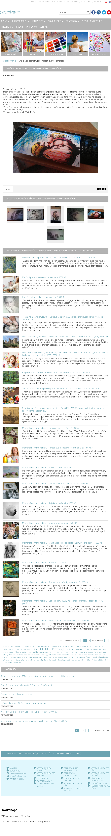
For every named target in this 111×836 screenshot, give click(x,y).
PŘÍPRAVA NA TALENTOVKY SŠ (97, 779)
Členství (89, 657)
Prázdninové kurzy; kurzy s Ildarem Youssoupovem (69, 646)
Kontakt (97, 2)
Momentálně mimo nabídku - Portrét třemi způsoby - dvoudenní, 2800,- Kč (55, 582)
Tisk (67, 2)
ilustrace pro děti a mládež (80, 660)
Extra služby (82, 655)
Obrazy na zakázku (16, 657)
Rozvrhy (74, 2)
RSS (61, 2)
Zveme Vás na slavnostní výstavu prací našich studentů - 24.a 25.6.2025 (34, 721)
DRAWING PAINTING (18, 773)
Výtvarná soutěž (61, 657)
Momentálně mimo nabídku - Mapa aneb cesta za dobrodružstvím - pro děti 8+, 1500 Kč (62, 543)
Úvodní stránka (37, 2)
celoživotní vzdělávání (62, 652)
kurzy (12, 660)
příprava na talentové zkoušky (32, 660)
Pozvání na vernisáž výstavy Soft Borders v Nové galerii (26, 685)
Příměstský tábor (42, 649)
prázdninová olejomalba (40, 646)
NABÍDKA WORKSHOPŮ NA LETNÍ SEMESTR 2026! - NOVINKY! (29, 712)
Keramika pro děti (50, 660)
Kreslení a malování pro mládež (27, 655)
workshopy (44, 655)
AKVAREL (13, 768)
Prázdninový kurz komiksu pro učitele (18, 694)
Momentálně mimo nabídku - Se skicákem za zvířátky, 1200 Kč (50, 428)
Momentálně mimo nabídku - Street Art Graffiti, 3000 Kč (47, 562)
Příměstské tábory (91, 649)
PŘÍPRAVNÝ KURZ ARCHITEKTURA (71, 769)
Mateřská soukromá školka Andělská (62, 655)
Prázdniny (58, 649)
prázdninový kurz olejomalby (20, 646)
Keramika (78, 649)
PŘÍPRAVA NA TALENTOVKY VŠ (70, 774)
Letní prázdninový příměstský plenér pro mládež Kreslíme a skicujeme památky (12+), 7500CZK (65, 337)
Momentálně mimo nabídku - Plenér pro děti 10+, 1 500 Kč (48, 467)
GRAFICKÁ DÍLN (16, 779)
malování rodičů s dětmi (12, 662)
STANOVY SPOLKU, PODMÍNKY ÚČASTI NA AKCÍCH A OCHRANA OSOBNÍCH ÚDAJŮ (43, 754)
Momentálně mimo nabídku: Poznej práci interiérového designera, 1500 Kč (55, 620)
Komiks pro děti (64, 660)
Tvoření (69, 649)
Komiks (6, 646)
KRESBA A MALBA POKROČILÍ (44, 769)
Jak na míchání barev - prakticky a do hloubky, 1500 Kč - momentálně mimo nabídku (60, 388)
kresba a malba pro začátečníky (20, 649)
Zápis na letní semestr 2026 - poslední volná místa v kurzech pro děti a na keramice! (39, 676)
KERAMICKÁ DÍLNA (44, 781)
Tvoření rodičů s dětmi (100, 660)
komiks (12, 655)
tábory (18, 660)
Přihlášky (71, 657)
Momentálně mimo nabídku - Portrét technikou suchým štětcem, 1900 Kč (55, 483)
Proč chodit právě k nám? (33, 657)
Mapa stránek (52, 2)
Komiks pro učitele (46, 652)
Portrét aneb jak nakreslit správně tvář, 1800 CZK (44, 297)
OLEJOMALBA (42, 778)
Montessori (81, 657)
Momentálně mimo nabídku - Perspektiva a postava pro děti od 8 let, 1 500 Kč (57, 448)
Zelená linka (86, 2)
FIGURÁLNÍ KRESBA (18, 776)
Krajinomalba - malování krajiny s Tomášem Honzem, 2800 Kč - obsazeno (56, 372)
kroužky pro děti (90, 652)
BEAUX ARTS (15, 771)
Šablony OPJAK (77, 652)
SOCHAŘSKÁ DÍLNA (99, 783)
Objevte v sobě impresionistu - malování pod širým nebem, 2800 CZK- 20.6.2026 (58, 257)
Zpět (8, 189)
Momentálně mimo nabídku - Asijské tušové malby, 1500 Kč (49, 503)
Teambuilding (49, 657)
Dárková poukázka (100, 657)
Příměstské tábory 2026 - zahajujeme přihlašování (23, 703)
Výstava (6, 660)
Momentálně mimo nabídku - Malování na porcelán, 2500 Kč (49, 523)
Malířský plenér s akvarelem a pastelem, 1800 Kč (44, 277)
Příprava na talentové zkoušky (26, 652)
